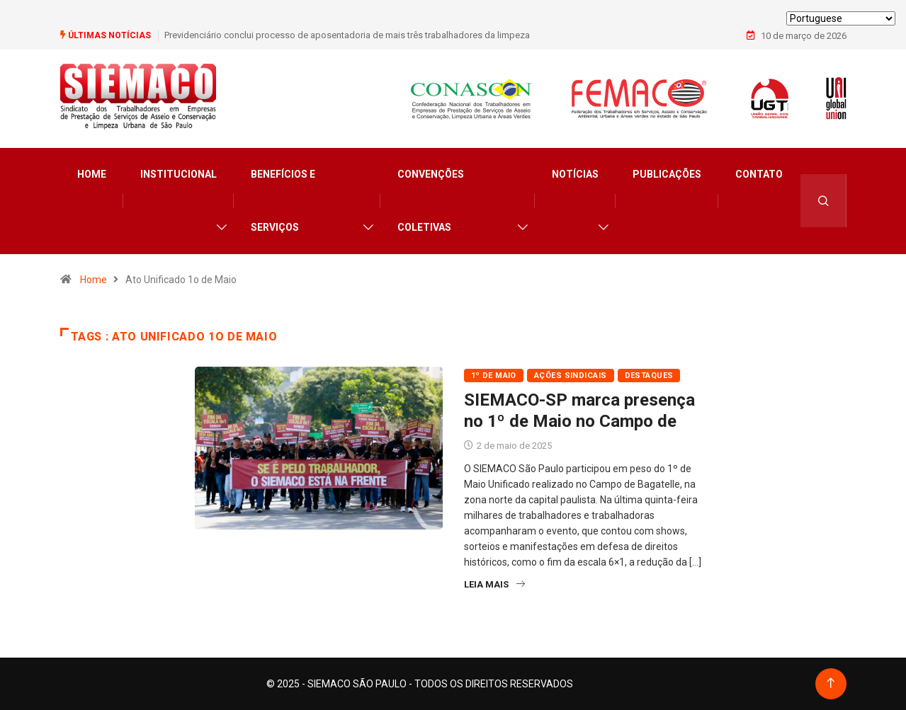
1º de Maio (493, 375)
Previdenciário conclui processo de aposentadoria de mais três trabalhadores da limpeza (347, 35)
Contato (759, 174)
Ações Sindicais (570, 375)
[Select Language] (840, 18)
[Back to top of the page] (830, 683)
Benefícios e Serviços (283, 200)
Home (91, 174)
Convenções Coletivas (430, 200)
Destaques (649, 375)
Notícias (575, 174)
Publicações (667, 174)
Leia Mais (494, 584)
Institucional (178, 174)
